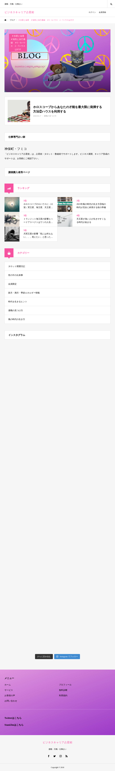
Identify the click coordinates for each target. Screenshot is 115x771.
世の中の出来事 (15, 275)
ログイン (92, 12)
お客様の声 (9, 695)
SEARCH (111, 4)
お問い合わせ (10, 701)
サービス (8, 690)
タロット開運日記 (16, 266)
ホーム (7, 685)
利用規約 (63, 695)
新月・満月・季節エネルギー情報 (24, 293)
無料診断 (63, 690)
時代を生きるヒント (17, 302)
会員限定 (12, 284)
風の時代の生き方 (16, 319)
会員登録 (102, 12)
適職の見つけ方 (15, 310)
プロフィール (65, 685)
